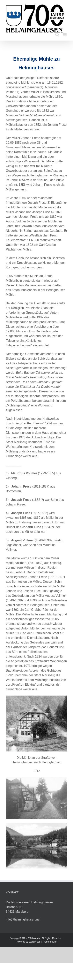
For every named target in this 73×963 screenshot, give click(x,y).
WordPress (34, 941)
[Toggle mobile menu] (65, 35)
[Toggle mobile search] (57, 35)
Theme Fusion (49, 941)
